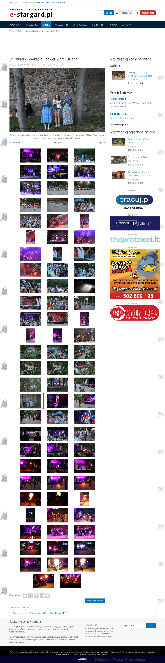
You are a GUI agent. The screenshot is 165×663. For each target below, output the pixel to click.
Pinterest (48, 595)
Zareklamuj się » (119, 124)
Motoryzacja (80, 25)
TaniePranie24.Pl (58, 613)
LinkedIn (42, 595)
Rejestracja (126, 12)
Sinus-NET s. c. (118, 113)
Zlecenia (126, 25)
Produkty (112, 25)
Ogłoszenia (32, 25)
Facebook (30, 595)
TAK (88, 625)
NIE (94, 625)
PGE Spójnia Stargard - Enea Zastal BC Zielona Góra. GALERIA (140, 74)
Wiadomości (15, 25)
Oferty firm (97, 25)
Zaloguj (108, 12)
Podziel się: (15, 595)
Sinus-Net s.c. (19, 613)
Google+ (36, 595)
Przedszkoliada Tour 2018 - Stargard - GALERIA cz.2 (138, 141)
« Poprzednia (15, 142)
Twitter (25, 595)
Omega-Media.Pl (38, 613)
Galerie (46, 25)
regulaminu (43, 626)
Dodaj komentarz (95, 600)
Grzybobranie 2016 (138, 157)
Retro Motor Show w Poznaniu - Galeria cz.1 (140, 174)
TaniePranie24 (118, 98)
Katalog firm (61, 25)
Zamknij (82, 658)
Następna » (100, 142)
